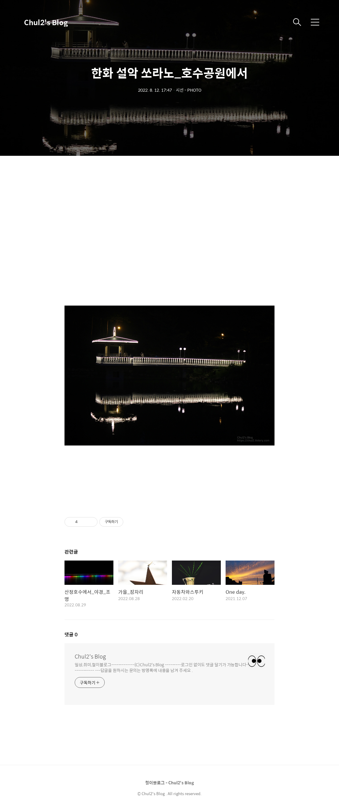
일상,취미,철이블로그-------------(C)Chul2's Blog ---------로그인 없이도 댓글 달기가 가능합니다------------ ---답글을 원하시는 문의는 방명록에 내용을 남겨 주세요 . (161, 667)
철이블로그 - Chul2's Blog (169, 782)
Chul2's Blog (46, 22)
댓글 (71, 634)
